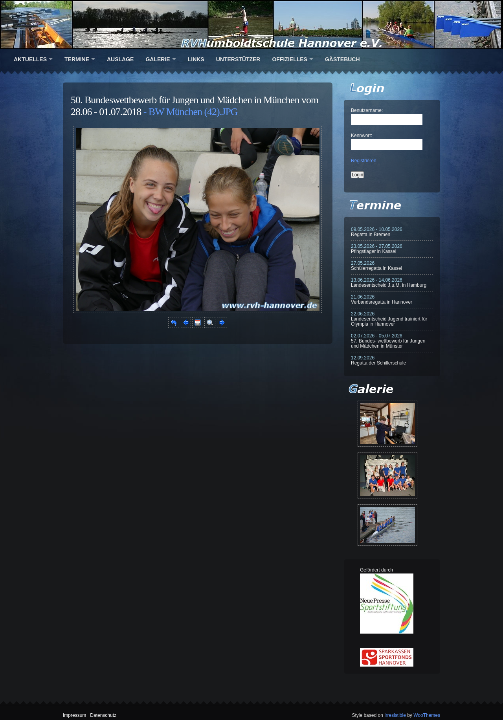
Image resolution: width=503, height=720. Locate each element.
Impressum (74, 715)
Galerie (157, 59)
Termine (76, 59)
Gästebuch (342, 59)
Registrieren (363, 160)
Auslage (120, 59)
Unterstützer (238, 59)
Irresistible (395, 715)
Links (196, 59)
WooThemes (426, 715)
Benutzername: (367, 110)
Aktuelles (30, 59)
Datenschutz (103, 715)
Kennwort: (361, 135)
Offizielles (289, 59)
